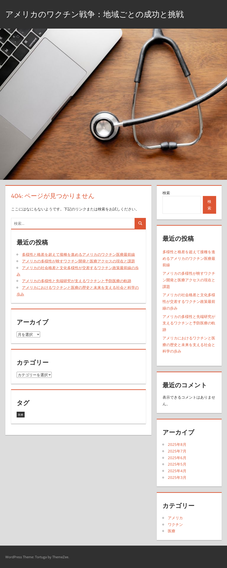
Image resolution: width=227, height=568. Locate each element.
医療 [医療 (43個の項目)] (20, 415)
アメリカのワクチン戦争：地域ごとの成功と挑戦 (94, 14)
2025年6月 (177, 457)
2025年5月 (177, 464)
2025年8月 (177, 444)
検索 (166, 192)
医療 (171, 530)
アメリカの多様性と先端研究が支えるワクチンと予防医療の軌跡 (76, 280)
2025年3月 (177, 477)
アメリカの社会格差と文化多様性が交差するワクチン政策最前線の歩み (188, 301)
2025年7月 (177, 451)
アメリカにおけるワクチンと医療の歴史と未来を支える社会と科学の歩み (188, 344)
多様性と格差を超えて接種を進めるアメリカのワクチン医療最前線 (78, 254)
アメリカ (175, 517)
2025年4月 (177, 470)
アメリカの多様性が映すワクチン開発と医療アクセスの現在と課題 (78, 261)
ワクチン (175, 524)
